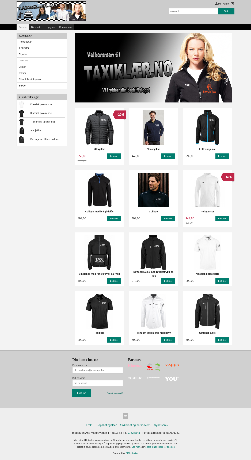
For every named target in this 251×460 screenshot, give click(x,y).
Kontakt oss (65, 27)
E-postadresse (80, 365)
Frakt (89, 425)
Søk (226, 11)
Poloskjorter (25, 41)
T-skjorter (24, 48)
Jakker (22, 73)
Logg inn (50, 27)
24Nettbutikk (132, 453)
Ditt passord (78, 378)
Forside (23, 27)
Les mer (136, 447)
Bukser (22, 85)
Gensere (23, 60)
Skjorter (23, 54)
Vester (22, 66)
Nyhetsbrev (161, 425)
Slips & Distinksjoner (30, 79)
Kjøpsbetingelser (106, 425)
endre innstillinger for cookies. (160, 447)
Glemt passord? (115, 393)
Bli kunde (36, 27)
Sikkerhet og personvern (135, 425)
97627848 (133, 432)
